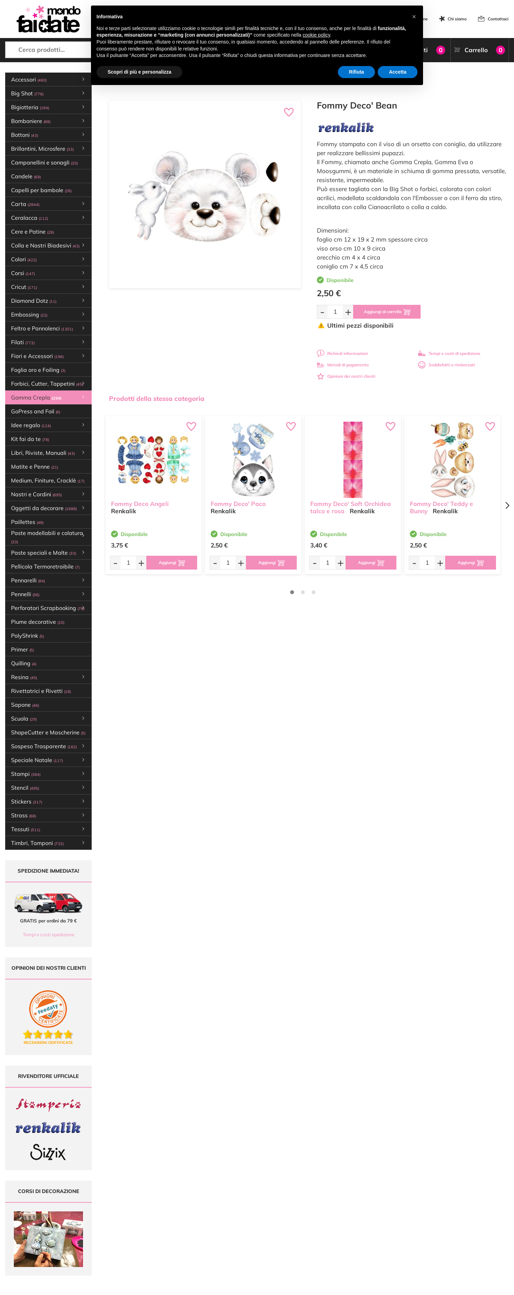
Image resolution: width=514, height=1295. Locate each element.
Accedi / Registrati (236, 1229)
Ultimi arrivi (230, 1202)
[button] (414, 16)
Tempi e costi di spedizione (449, 353)
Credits (352, 1285)
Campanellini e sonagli (44, 162)
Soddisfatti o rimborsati (446, 364)
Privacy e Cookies (322, 1229)
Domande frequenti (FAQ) (330, 1202)
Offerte (226, 1209)
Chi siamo (457, 18)
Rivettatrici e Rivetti (41, 690)
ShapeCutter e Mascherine (48, 732)
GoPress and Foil (35, 411)
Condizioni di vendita (325, 1223)
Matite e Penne (34, 466)
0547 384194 (156, 1226)
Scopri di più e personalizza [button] (139, 72)
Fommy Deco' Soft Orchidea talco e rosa (350, 507)
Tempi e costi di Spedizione (331, 1216)
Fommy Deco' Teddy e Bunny (441, 507)
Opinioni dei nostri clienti (346, 376)
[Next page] (507, 505)
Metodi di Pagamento (325, 1209)
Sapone (25, 704)
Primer (22, 649)
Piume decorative (37, 621)
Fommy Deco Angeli (140, 503)
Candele (26, 176)
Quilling (23, 663)
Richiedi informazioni (342, 353)
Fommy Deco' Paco (238, 503)
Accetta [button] (397, 72)
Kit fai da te (30, 438)
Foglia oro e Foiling (38, 369)
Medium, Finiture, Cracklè (47, 480)
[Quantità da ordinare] (335, 311)
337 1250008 (156, 1246)
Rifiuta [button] (356, 72)
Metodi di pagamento (343, 364)
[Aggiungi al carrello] (387, 312)
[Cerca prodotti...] (64, 49)
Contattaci (498, 18)
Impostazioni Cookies (325, 1236)
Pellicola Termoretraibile (45, 566)
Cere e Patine (32, 231)
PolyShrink (27, 635)
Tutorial (226, 1216)
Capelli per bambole (41, 190)
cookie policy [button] (316, 35)
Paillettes (27, 521)
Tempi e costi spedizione (48, 934)
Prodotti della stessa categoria (156, 398)
